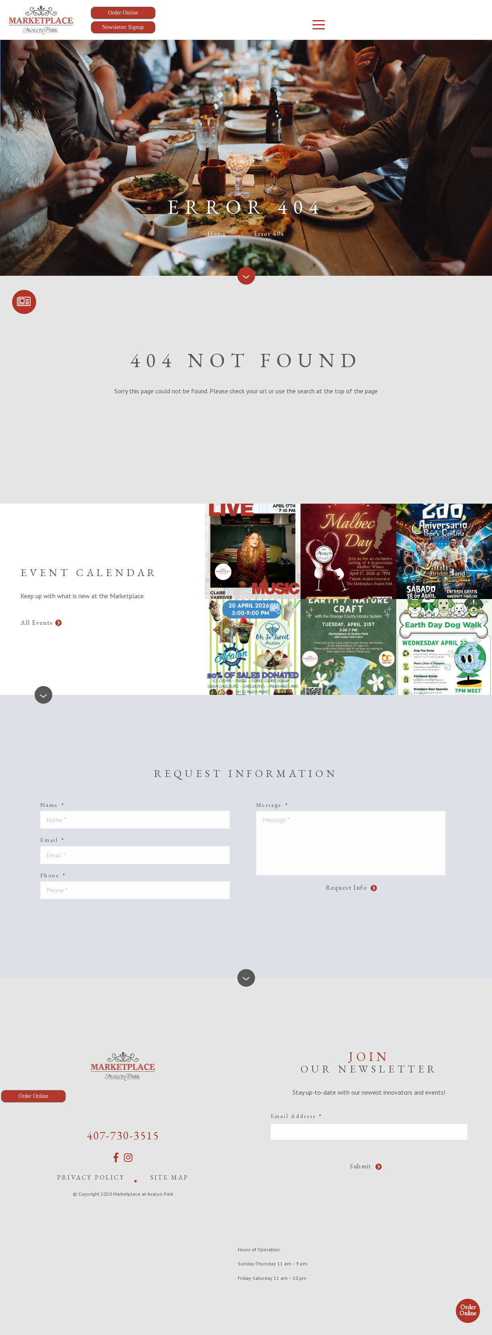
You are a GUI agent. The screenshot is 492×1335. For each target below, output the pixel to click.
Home (217, 233)
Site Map (169, 1177)
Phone (53, 875)
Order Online (467, 1310)
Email (52, 839)
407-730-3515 (123, 1135)
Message (272, 804)
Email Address (296, 1116)
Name (52, 804)
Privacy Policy (91, 1177)
